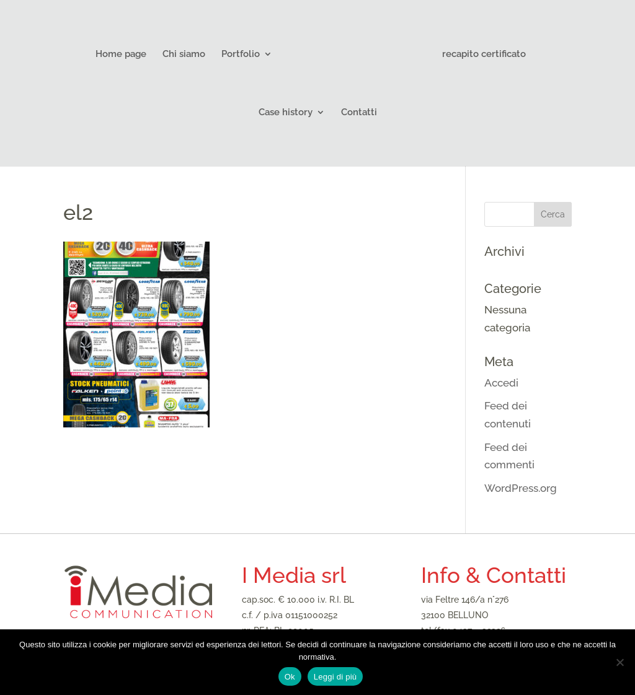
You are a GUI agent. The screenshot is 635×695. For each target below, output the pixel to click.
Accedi (501, 383)
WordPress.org (520, 488)
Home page (120, 54)
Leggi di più (335, 676)
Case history (286, 113)
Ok (290, 676)
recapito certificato (484, 54)
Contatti (359, 113)
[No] (619, 662)
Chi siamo (183, 54)
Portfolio (240, 54)
